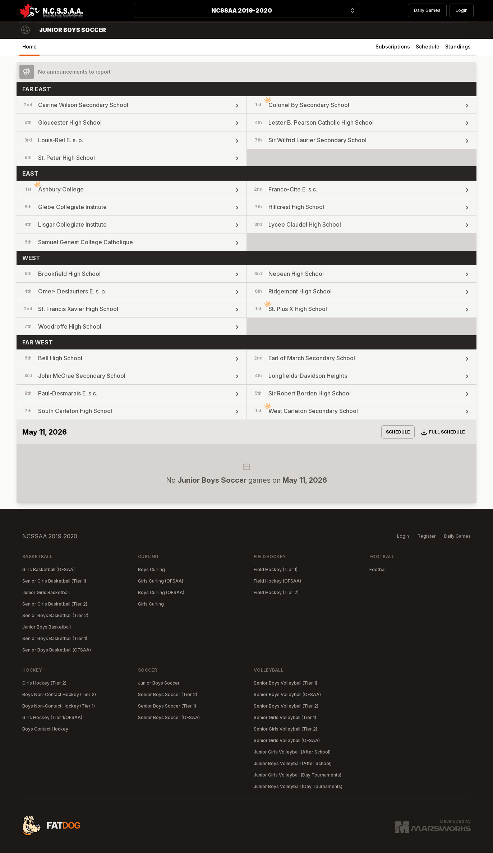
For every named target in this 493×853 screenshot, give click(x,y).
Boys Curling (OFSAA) (161, 592)
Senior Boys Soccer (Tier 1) (167, 706)
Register (427, 536)
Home (29, 46)
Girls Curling (151, 604)
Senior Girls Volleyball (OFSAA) (287, 740)
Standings (458, 46)
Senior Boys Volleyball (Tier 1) (285, 683)
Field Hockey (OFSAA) (277, 581)
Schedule (427, 46)
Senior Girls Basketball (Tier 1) (54, 581)
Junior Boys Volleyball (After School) (293, 763)
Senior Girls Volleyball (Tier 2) (285, 729)
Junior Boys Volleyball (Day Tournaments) (298, 786)
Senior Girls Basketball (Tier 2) (54, 604)
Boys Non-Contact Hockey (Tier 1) (58, 706)
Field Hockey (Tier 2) (276, 592)
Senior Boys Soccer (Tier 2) (167, 694)
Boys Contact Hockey (45, 729)
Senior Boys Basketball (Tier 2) (55, 615)
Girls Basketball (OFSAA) (48, 569)
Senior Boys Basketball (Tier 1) (54, 638)
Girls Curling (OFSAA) (160, 581)
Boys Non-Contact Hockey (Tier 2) (59, 694)
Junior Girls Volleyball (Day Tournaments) (297, 775)
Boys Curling (151, 569)
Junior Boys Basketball (46, 627)
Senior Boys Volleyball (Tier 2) (286, 706)
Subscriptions (392, 46)
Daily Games (427, 10)
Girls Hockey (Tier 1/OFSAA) (52, 717)
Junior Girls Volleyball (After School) (292, 752)
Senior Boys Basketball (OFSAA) (56, 650)
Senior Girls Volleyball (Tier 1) (285, 717)
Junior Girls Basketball (46, 592)
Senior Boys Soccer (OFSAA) (169, 717)
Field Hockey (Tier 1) (276, 569)
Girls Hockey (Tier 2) (44, 683)
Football (378, 569)
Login (461, 10)
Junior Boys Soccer (159, 683)
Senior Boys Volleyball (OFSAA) (287, 694)
